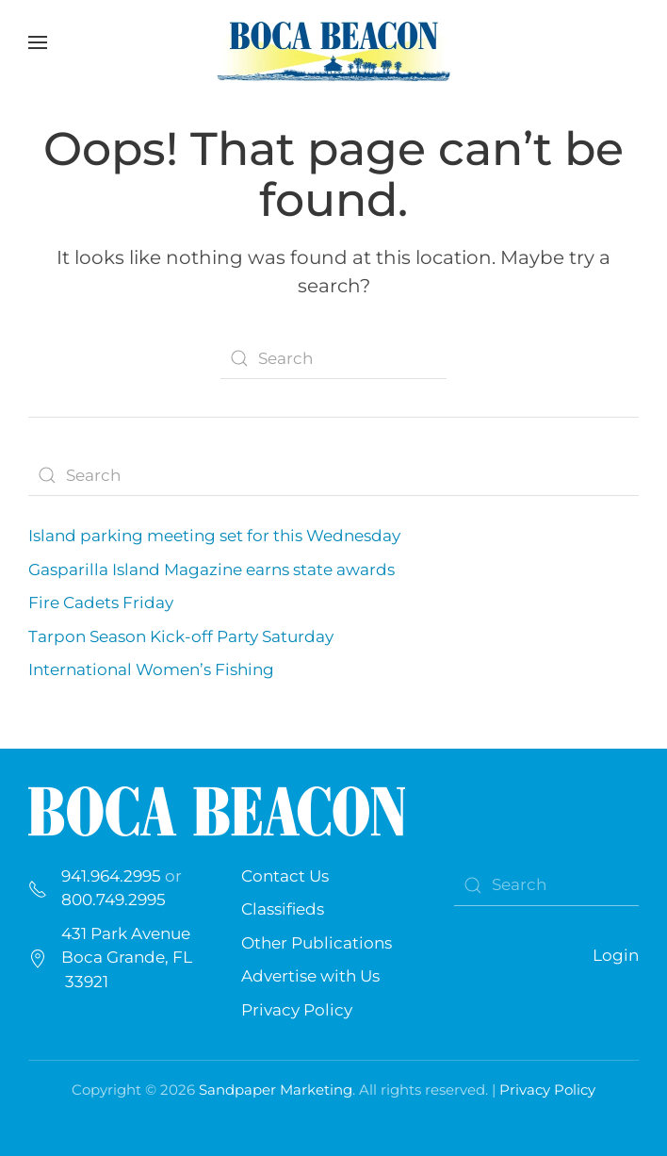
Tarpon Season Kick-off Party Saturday (181, 636)
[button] (37, 42)
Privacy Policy (296, 1009)
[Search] (333, 358)
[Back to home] (333, 42)
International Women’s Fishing (151, 669)
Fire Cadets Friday (100, 602)
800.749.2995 (113, 899)
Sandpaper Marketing (275, 1089)
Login (616, 955)
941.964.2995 (111, 876)
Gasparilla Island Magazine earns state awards (211, 569)
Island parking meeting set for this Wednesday (216, 535)
